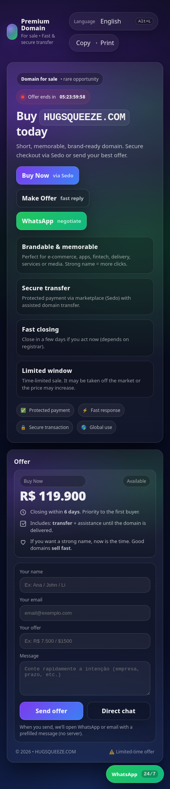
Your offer (30, 628)
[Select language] (115, 21)
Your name (31, 571)
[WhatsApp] (135, 774)
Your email (31, 599)
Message (29, 656)
